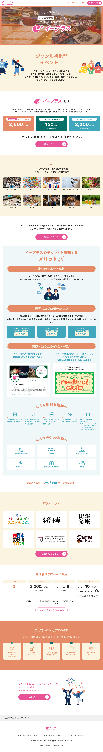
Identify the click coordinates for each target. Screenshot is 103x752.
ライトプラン (47, 735)
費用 (82, 3)
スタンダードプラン (58, 735)
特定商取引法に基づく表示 (76, 735)
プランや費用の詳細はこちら (51, 610)
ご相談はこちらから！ (50, 144)
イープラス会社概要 (24, 735)
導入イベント (75, 3)
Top (6, 718)
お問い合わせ (33, 697)
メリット (66, 3)
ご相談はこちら (93, 3)
